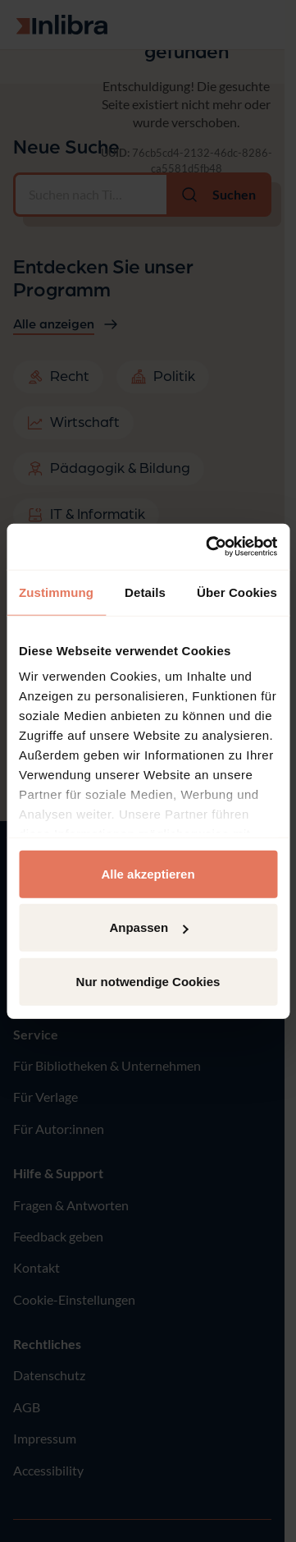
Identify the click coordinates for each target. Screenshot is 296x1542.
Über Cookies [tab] (237, 592)
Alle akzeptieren (147, 873)
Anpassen (148, 927)
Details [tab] (145, 592)
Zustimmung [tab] (56, 592)
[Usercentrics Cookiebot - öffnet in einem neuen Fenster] (209, 547)
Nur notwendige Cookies (148, 981)
